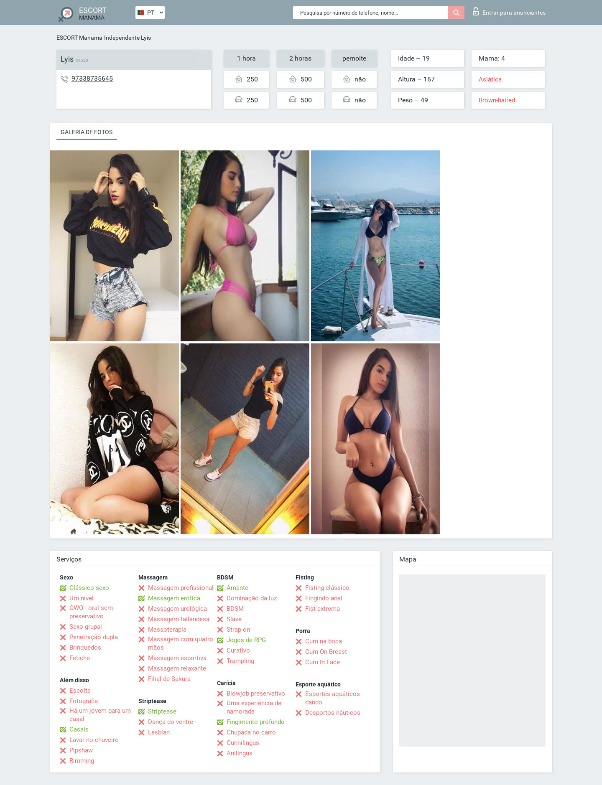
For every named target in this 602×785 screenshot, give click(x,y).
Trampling (240, 661)
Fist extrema (322, 608)
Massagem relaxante (177, 668)
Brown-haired (497, 100)
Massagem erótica (174, 598)
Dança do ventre (170, 722)
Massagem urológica (177, 608)
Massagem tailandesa (178, 619)
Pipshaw (81, 750)
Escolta (80, 690)
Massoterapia (167, 629)
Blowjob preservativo (256, 693)
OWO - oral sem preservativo (91, 612)
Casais (79, 729)
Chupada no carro (251, 732)
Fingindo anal (323, 598)
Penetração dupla (93, 637)
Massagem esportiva (177, 658)
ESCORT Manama (79, 37)
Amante (237, 588)
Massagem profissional (181, 588)
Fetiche (79, 658)
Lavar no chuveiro (94, 740)
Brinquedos (85, 647)
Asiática (490, 79)
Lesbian (159, 732)
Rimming (81, 761)
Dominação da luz (252, 598)
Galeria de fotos (86, 132)
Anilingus (240, 753)
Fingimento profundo (256, 722)
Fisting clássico (327, 588)
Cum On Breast (326, 651)
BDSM (235, 608)
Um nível (81, 598)
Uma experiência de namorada (254, 707)
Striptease (162, 711)
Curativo (238, 650)
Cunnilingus (243, 743)
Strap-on (238, 629)
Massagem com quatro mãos (180, 643)
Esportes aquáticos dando (332, 698)
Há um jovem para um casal (100, 715)
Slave (234, 619)
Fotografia (83, 701)
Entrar (509, 11)
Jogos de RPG (246, 640)
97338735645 (92, 78)
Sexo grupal (85, 626)
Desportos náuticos (332, 712)
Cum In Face (322, 662)
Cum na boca (323, 641)
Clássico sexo (89, 588)
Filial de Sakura (169, 679)
